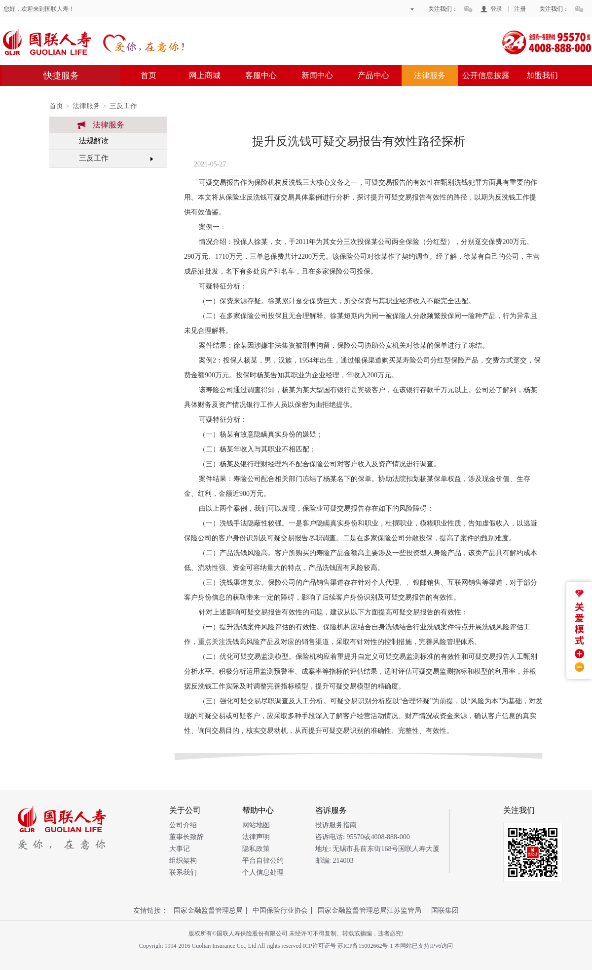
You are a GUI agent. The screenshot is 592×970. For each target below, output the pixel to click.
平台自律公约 (263, 860)
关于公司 (185, 810)
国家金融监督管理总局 (208, 910)
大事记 (179, 848)
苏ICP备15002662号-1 (365, 945)
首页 (148, 75)
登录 (496, 8)
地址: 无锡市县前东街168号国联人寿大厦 (377, 848)
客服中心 (261, 75)
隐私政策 (256, 848)
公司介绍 (183, 825)
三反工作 (123, 106)
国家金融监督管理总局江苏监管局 (369, 910)
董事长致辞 (186, 837)
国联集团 (445, 910)
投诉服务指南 (336, 825)
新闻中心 (317, 75)
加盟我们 (542, 75)
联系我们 (183, 872)
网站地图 (256, 825)
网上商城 (205, 75)
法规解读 (94, 141)
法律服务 (429, 75)
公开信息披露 (486, 75)
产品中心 (373, 75)
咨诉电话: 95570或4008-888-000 (362, 837)
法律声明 (256, 837)
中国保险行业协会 (280, 910)
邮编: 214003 (334, 860)
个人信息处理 (263, 872)
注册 (520, 8)
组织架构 (183, 860)
